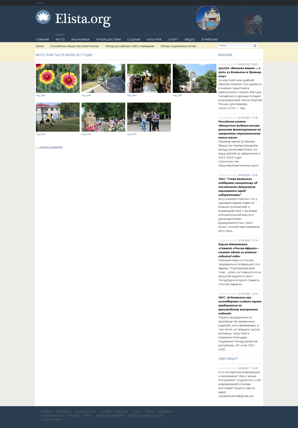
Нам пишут (228, 359)
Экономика (80, 39)
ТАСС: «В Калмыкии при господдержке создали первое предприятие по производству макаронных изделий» (240, 305)
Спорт (173, 39)
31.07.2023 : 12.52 (248, 293)
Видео (190, 39)
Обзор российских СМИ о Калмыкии (129, 46)
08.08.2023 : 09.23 (248, 64)
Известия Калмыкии (109, 415)
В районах (210, 39)
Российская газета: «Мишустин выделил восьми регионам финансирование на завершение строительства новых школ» (239, 129)
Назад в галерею (49, 147)
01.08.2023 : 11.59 (248, 240)
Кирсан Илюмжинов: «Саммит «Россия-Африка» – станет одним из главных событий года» (238, 250)
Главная (42, 39)
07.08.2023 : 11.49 (248, 117)
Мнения (225, 55)
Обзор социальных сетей (178, 46)
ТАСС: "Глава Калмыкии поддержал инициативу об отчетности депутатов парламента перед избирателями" (237, 187)
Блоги (40, 46)
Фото (60, 39)
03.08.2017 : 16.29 (248, 368)
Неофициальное (52, 415)
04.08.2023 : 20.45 (248, 175)
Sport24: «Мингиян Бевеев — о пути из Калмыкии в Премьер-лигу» (240, 72)
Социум (134, 39)
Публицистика (50, 419)
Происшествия (108, 39)
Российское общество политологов (74, 46)
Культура (154, 39)
